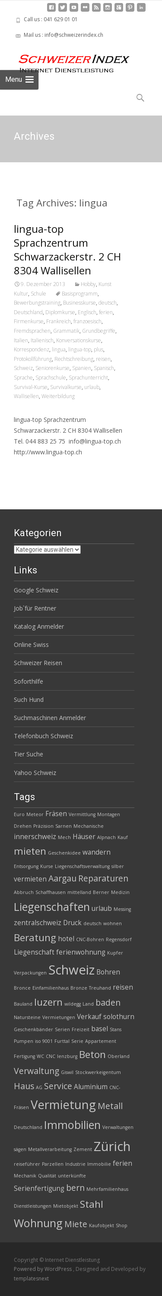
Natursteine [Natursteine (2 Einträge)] (27, 1017)
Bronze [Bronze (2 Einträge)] (78, 988)
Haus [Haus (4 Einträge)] (24, 1086)
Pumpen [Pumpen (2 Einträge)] (23, 1041)
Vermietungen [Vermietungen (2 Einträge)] (58, 1017)
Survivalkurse (66, 387)
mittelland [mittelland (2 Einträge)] (79, 892)
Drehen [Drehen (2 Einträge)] (23, 826)
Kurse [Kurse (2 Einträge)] (46, 866)
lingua (59, 349)
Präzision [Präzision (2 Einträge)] (43, 826)
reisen (103, 359)
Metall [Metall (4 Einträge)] (110, 1106)
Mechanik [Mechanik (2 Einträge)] (25, 1176)
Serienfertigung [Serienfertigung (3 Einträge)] (39, 1188)
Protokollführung (33, 359)
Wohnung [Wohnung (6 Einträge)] (38, 1223)
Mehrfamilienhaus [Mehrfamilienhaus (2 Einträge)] (107, 1189)
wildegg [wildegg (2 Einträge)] (72, 1004)
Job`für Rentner (35, 608)
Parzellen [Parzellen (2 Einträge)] (53, 1164)
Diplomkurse (60, 312)
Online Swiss (31, 644)
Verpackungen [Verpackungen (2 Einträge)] (30, 973)
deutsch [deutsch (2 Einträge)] (92, 923)
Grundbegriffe (98, 330)
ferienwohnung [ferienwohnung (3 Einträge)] (80, 952)
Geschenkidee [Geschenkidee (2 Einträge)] (64, 853)
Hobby (88, 284)
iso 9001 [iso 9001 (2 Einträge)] (44, 1041)
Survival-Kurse (31, 387)
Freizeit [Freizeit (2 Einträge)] (80, 1029)
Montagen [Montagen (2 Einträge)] (108, 814)
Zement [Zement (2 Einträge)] (82, 1149)
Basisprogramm (80, 293)
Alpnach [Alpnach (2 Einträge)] (106, 837)
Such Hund (29, 699)
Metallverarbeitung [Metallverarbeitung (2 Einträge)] (50, 1149)
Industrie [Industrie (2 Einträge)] (75, 1164)
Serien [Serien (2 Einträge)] (62, 1029)
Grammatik (66, 330)
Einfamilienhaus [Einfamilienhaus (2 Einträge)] (50, 988)
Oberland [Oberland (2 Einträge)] (119, 1056)
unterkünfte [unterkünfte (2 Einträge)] (72, 1176)
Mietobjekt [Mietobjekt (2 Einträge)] (65, 1206)
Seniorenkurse (52, 368)
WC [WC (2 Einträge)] (40, 1056)
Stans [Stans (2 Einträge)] (115, 1029)
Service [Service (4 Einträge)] (58, 1086)
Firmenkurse (29, 321)
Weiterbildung (58, 396)
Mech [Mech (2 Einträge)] (64, 837)
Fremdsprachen (32, 330)
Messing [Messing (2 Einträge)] (122, 909)
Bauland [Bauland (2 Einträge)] (23, 1004)
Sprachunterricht (88, 377)
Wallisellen (26, 396)
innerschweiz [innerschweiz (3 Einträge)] (35, 836)
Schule (38, 293)
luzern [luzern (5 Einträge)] (48, 1002)
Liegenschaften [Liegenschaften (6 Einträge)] (52, 906)
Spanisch (104, 368)
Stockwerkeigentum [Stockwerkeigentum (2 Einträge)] (98, 1072)
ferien (106, 312)
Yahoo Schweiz (35, 773)
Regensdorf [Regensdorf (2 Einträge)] (119, 939)
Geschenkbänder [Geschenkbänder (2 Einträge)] (33, 1029)
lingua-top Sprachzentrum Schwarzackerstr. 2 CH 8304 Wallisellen (67, 249)
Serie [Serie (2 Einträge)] (77, 1041)
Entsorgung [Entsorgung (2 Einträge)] (26, 866)
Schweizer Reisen (38, 663)
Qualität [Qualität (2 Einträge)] (47, 1176)
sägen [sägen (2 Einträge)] (20, 1149)
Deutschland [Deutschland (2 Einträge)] (28, 1127)
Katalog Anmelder (39, 626)
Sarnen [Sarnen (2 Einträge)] (63, 826)
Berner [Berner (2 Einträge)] (101, 892)
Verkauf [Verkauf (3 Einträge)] (89, 1016)
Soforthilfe (28, 681)
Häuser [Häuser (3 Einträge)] (84, 836)
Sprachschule (50, 377)
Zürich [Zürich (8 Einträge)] (112, 1146)
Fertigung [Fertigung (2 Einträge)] (24, 1056)
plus (98, 349)
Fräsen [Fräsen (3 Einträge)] (56, 813)
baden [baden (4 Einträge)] (108, 1002)
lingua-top (79, 349)
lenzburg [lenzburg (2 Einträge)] (67, 1056)
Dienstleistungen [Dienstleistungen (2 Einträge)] (32, 1206)
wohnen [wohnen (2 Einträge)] (112, 923)
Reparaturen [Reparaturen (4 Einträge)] (103, 878)
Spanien (81, 368)
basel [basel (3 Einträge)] (99, 1028)
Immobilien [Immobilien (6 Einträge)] (72, 1124)
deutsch (107, 302)
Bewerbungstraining (37, 302)
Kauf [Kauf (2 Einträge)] (123, 837)
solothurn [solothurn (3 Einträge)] (118, 1016)
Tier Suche (28, 754)
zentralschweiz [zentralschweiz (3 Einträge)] (37, 922)
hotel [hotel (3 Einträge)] (66, 938)
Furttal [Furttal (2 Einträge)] (62, 1041)
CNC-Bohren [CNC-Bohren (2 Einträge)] (90, 939)
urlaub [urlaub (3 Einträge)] (102, 908)
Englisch (87, 312)
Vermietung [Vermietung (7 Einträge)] (63, 1105)
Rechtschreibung (73, 359)
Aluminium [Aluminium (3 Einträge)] (91, 1086)
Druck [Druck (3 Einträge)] (72, 922)
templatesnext (31, 1278)
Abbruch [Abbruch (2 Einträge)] (24, 892)
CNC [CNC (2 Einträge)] (50, 1056)
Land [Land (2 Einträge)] (88, 1004)
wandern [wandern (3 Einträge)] (97, 852)
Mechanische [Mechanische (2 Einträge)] (88, 826)
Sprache (23, 377)
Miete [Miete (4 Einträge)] (75, 1224)
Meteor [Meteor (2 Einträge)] (35, 814)
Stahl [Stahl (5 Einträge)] (91, 1204)
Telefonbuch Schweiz (43, 736)
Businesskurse (79, 302)
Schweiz (23, 368)
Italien (21, 340)
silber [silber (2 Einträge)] (117, 866)
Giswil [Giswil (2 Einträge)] (67, 1072)
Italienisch (42, 340)
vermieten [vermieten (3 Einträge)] (30, 879)
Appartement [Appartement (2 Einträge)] (100, 1041)
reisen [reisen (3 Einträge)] (123, 987)
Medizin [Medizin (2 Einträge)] (120, 892)
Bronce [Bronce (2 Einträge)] (22, 988)
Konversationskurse (78, 340)
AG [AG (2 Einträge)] (39, 1087)
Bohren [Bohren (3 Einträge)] (108, 972)
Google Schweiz (36, 590)
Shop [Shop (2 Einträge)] (121, 1225)
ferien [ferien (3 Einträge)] (122, 1163)
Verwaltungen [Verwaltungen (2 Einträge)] (117, 1127)
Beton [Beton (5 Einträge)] (92, 1054)
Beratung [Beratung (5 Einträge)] (35, 937)
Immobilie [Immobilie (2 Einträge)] (99, 1164)
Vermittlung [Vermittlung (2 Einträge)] (82, 814)
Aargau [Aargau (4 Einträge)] (62, 878)
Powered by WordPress (43, 1269)
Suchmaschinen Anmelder (50, 718)
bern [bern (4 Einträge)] (75, 1187)
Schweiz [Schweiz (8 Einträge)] (71, 969)
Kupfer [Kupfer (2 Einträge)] (115, 953)
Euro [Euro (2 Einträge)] (19, 814)
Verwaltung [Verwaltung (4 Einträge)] (36, 1071)
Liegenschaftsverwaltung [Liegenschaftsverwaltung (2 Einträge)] (82, 866)
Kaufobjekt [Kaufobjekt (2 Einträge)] (101, 1225)
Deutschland (28, 312)
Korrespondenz (31, 349)
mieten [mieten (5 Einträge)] (30, 851)
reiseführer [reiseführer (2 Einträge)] (27, 1164)
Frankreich (58, 321)
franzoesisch (87, 321)
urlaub (91, 387)
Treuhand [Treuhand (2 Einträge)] (100, 988)
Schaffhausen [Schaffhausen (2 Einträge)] (50, 892)
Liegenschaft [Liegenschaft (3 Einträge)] (34, 952)
